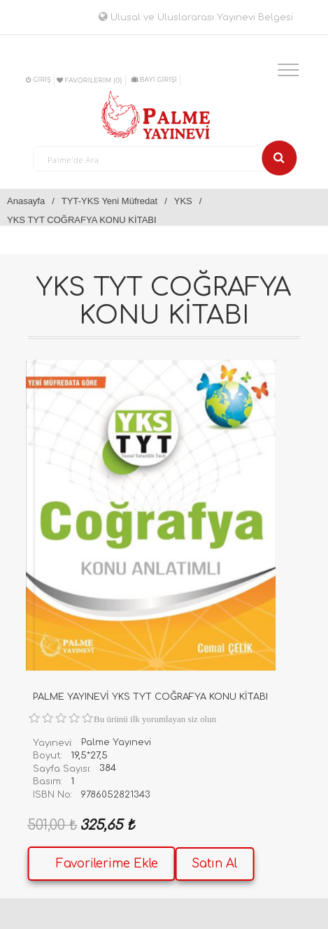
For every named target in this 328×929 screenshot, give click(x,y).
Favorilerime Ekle (107, 863)
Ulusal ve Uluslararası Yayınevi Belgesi (196, 17)
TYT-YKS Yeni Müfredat (109, 201)
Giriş (38, 79)
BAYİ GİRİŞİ (154, 79)
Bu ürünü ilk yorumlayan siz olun (155, 719)
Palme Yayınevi (116, 742)
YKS (183, 201)
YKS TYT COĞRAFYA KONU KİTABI (82, 220)
